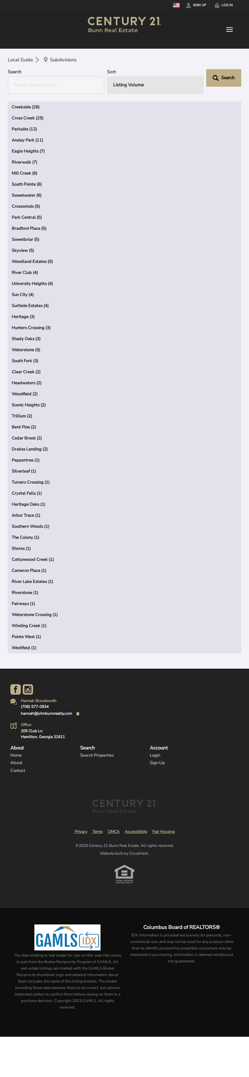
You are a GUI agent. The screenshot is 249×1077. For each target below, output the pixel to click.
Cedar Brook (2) (27, 438)
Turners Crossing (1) (31, 482)
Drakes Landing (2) (30, 449)
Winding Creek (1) (29, 626)
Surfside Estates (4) (30, 306)
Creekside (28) (26, 107)
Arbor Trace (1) (26, 515)
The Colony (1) (25, 537)
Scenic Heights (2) (29, 405)
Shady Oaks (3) (26, 339)
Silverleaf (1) (24, 471)
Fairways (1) (23, 604)
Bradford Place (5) (29, 228)
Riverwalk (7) (24, 162)
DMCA (114, 831)
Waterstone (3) (26, 350)
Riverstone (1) (25, 593)
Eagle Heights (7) (28, 151)
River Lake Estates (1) (32, 582)
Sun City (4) (23, 295)
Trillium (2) (22, 416)
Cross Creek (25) (27, 118)
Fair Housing (163, 831)
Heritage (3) (23, 317)
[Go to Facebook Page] (15, 689)
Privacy (81, 831)
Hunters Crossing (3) (31, 328)
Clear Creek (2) (26, 372)
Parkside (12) (24, 129)
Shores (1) (21, 548)
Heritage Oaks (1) (28, 504)
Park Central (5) (27, 217)
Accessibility (136, 831)
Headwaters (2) (27, 383)
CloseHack (138, 853)
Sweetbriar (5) (25, 239)
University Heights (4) (32, 284)
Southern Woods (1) (30, 526)
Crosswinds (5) (26, 206)
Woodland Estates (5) (32, 262)
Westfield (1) (24, 648)
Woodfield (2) (25, 394)
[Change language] (176, 5)
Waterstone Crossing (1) (35, 615)
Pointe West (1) (26, 637)
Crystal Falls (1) (27, 493)
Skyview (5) (23, 251)
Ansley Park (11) (27, 140)
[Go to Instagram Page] (28, 689)
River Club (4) (25, 273)
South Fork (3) (25, 361)
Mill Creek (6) (24, 173)
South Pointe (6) (27, 184)
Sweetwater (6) (27, 195)
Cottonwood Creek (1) (33, 560)
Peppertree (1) (26, 460)
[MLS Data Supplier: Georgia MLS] (67, 937)
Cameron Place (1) (29, 571)
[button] (223, 78)
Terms (97, 831)
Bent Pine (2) (24, 427)
